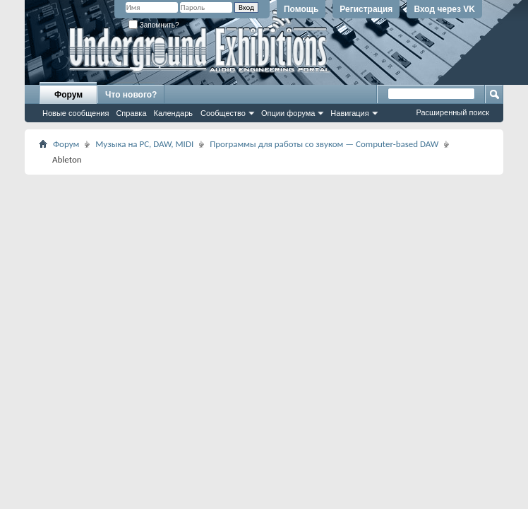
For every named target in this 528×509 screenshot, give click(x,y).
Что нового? (131, 95)
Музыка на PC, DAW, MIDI (144, 144)
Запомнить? (153, 25)
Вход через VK (444, 9)
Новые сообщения (75, 113)
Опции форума (288, 113)
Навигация (349, 113)
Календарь (173, 113)
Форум (68, 95)
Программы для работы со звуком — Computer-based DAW (324, 144)
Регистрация (366, 9)
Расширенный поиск (452, 112)
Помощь (301, 9)
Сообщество (223, 113)
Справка (131, 113)
